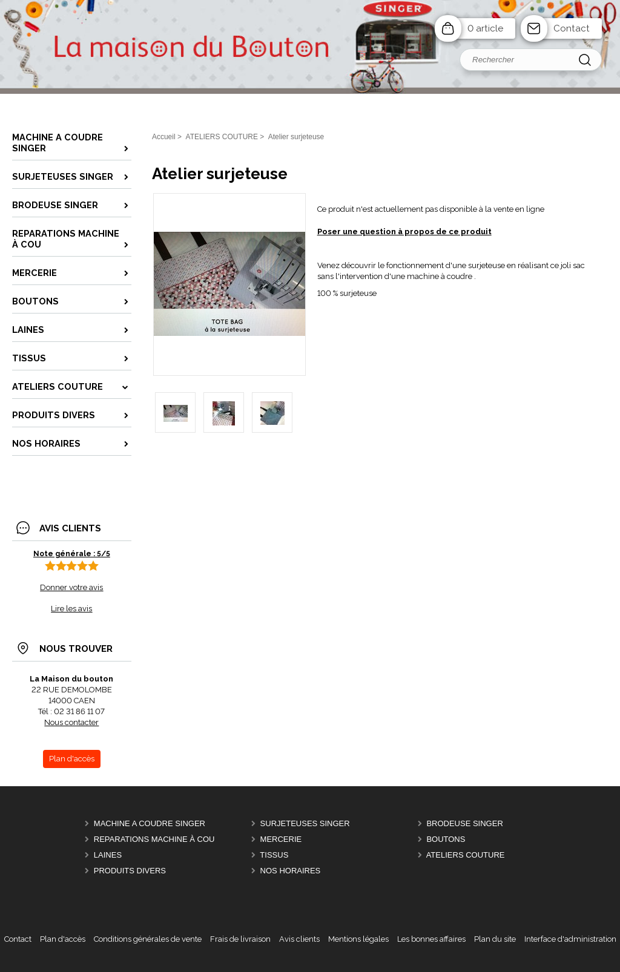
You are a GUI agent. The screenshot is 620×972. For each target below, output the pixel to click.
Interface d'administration (570, 939)
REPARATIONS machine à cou (154, 839)
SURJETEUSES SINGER (305, 823)
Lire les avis (71, 608)
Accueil (164, 137)
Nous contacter (71, 722)
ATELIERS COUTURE (465, 854)
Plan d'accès (62, 939)
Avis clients (299, 939)
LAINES (108, 854)
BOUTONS (445, 839)
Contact (571, 28)
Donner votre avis (71, 587)
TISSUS (274, 854)
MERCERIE (281, 839)
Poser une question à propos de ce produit (404, 231)
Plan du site (495, 939)
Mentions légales (358, 939)
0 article (485, 28)
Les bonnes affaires (431, 939)
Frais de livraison (240, 939)
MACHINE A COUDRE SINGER (149, 823)
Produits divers (130, 870)
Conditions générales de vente (148, 939)
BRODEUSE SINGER (464, 823)
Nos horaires (290, 870)
